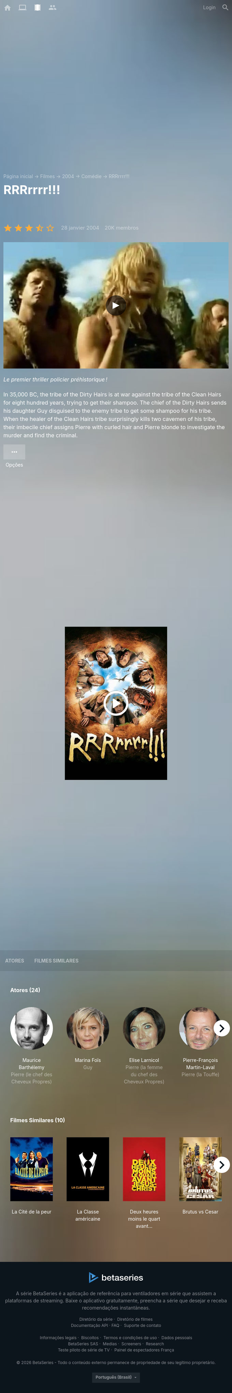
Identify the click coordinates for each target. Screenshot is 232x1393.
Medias (110, 1343)
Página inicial (18, 176)
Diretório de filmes (135, 1319)
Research (155, 1343)
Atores (14, 961)
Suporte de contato (142, 1325)
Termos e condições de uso (130, 1337)
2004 (68, 176)
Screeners (131, 1343)
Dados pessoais (176, 1337)
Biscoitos (90, 1337)
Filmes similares (56, 961)
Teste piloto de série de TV (84, 1349)
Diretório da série (96, 1319)
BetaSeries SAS (83, 1343)
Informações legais (58, 1337)
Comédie (91, 176)
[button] (31, 1046)
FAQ (115, 1325)
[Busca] (225, 7)
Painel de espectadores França (144, 1349)
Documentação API (89, 1325)
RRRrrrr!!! (119, 176)
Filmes (47, 176)
